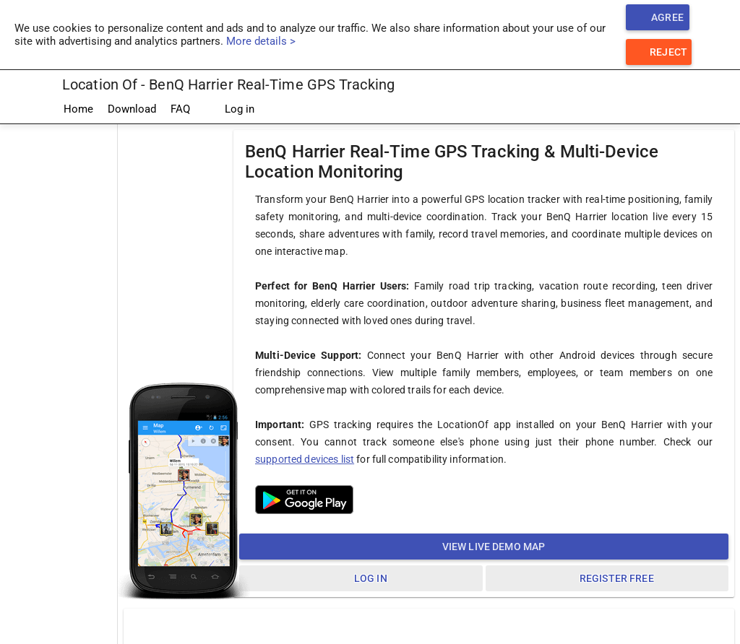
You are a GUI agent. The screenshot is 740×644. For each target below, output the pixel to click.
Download (132, 109)
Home (78, 109)
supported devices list (304, 459)
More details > (261, 41)
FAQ (180, 109)
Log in (229, 109)
